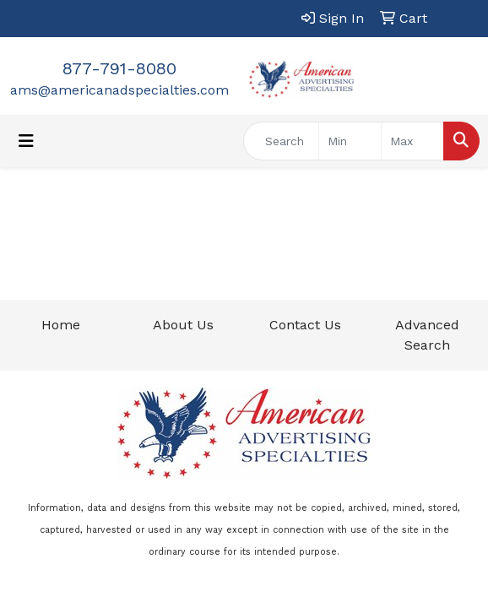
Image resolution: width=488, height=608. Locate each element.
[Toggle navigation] (26, 141)
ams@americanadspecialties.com (119, 90)
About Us (183, 325)
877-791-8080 (119, 68)
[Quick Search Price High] (412, 141)
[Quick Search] (281, 141)
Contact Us (305, 325)
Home (60, 325)
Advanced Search (427, 335)
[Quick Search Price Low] (350, 141)
